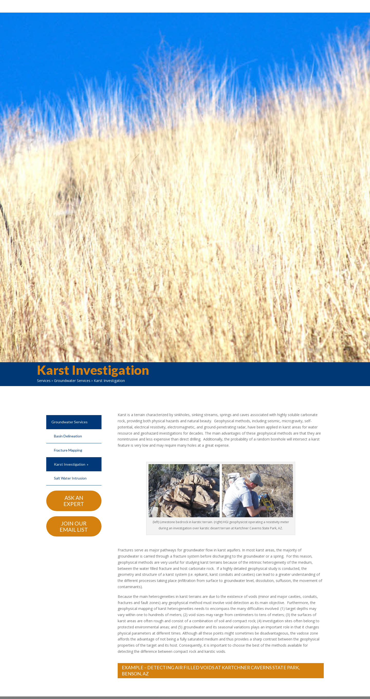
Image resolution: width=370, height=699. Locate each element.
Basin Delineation (68, 441)
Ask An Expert (73, 506)
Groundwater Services (72, 386)
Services (44, 386)
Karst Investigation (69, 469)
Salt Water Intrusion (70, 483)
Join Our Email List (74, 531)
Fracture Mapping (68, 455)
